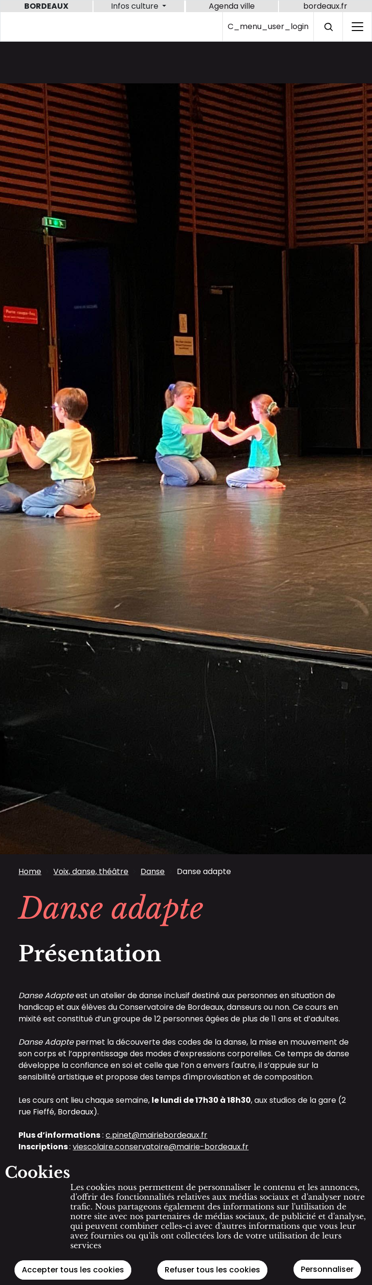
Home (29, 871)
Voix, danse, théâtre (90, 871)
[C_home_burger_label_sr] (357, 26)
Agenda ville (232, 6)
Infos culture (135, 6)
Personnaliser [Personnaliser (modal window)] (327, 1269)
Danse (152, 871)
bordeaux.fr (325, 6)
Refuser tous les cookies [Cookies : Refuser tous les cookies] (212, 1269)
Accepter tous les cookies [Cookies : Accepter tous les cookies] (73, 1269)
